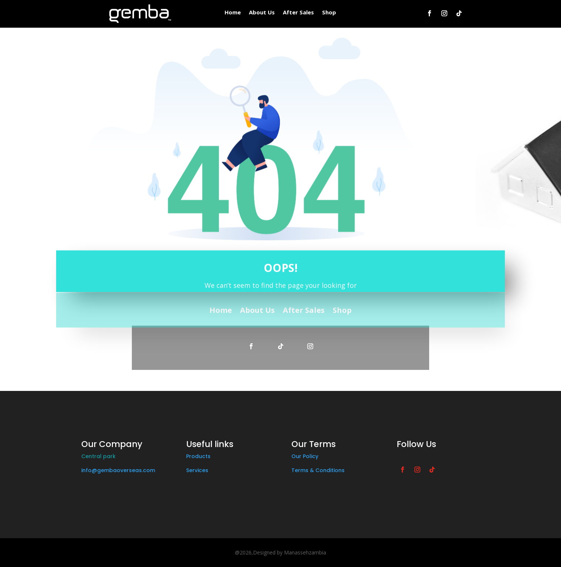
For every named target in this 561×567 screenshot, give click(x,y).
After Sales (298, 13)
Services (197, 470)
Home (233, 13)
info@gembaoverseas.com (118, 470)
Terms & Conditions (318, 470)
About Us (262, 13)
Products (198, 456)
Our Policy (304, 456)
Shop (329, 13)
